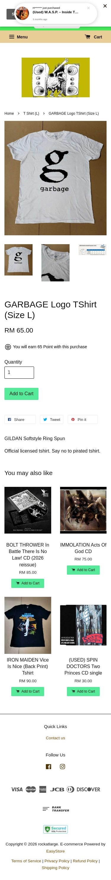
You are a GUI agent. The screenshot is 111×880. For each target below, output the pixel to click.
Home (9, 113)
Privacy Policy (57, 861)
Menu (18, 37)
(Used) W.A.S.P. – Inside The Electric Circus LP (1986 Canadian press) (56, 5)
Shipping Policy (55, 868)
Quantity (13, 361)
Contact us (55, 738)
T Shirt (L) (31, 113)
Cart (93, 37)
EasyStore (55, 851)
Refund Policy (85, 861)
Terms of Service (26, 861)
